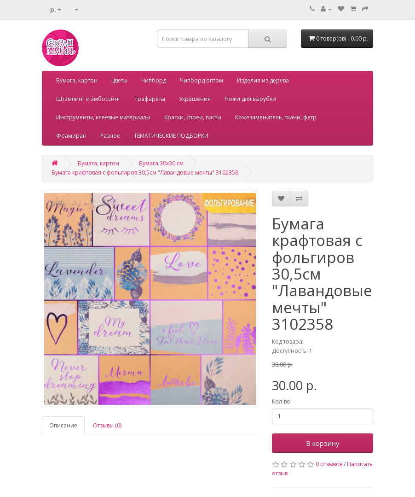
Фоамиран (71, 136)
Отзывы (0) (107, 425)
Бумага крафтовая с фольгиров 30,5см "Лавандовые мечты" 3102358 (145, 172)
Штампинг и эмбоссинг (88, 99)
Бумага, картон (77, 80)
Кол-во (281, 401)
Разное (110, 136)
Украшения (195, 99)
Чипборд (153, 80)
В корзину (323, 443)
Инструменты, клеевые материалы (103, 117)
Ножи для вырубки (250, 99)
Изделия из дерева (263, 80)
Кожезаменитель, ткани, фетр (276, 117)
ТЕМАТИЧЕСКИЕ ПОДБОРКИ (171, 136)
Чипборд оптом (201, 80)
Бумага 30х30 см (161, 163)
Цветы (119, 80)
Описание (63, 425)
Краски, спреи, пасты (192, 117)
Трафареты (149, 99)
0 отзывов (329, 464)
